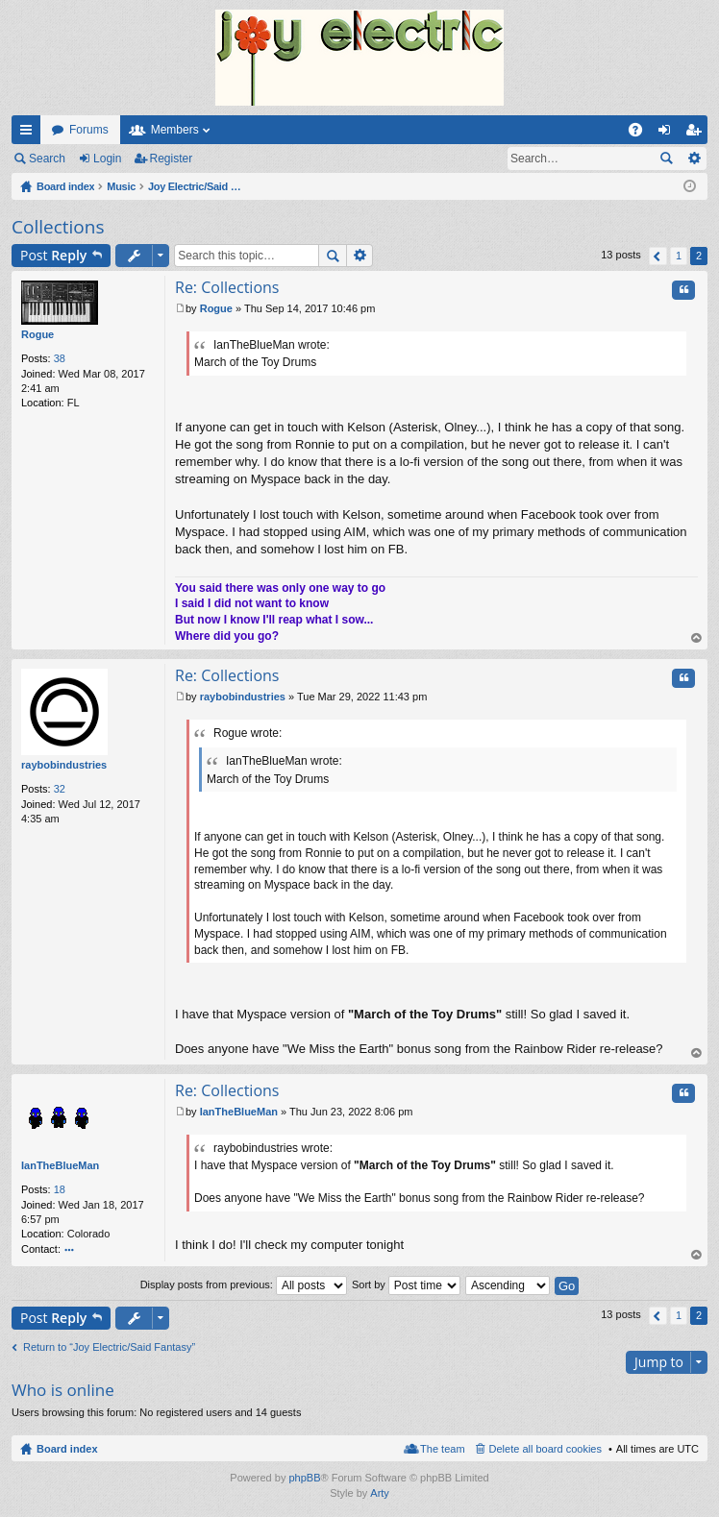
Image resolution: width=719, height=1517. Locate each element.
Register (171, 158)
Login (107, 158)
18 (59, 1189)
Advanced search (694, 158)
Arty (379, 1493)
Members (175, 129)
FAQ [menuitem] (641, 133)
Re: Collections (227, 287)
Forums (89, 129)
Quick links (29, 133)
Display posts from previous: (243, 1284)
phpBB (304, 1477)
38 (59, 358)
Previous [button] (658, 256)
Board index (67, 1449)
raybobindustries (64, 765)
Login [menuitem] (668, 133)
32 (59, 789)
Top (697, 638)
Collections (58, 226)
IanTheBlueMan (60, 1165)
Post (53, 255)
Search (47, 158)
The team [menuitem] (442, 1449)
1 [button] (679, 255)
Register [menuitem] (697, 133)
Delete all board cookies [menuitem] (545, 1449)
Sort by (406, 1284)
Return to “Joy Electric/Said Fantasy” (109, 1347)
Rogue (37, 334)
